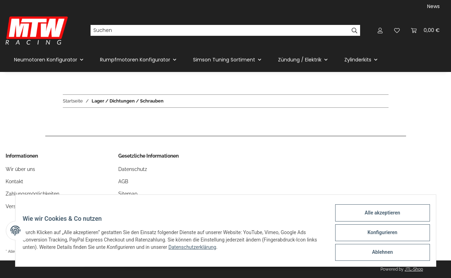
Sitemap (128, 194)
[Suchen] (219, 31)
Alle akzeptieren (378, 216)
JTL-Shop (414, 269)
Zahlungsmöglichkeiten (32, 194)
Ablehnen (378, 253)
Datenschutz (132, 169)
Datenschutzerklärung (207, 249)
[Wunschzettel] (397, 30)
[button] (380, 30)
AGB (123, 181)
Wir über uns (20, 169)
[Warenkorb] (425, 30)
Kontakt (14, 181)
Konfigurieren (378, 235)
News (433, 6)
